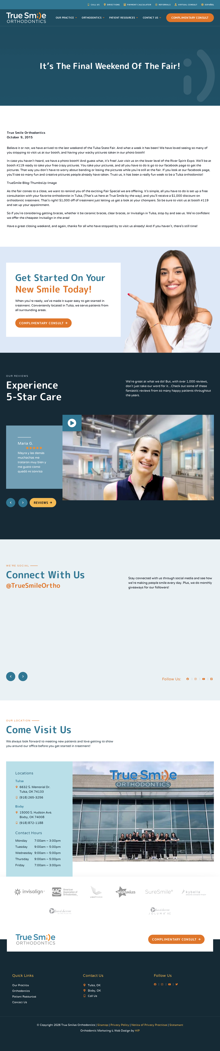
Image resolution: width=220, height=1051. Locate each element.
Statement (176, 1025)
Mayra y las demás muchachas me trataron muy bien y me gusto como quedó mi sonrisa (32, 462)
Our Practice (66, 17)
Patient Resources (123, 17)
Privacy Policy (119, 1025)
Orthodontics (93, 17)
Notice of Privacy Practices (149, 1025)
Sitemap (103, 1025)
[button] (72, 424)
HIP (137, 1030)
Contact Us (152, 17)
